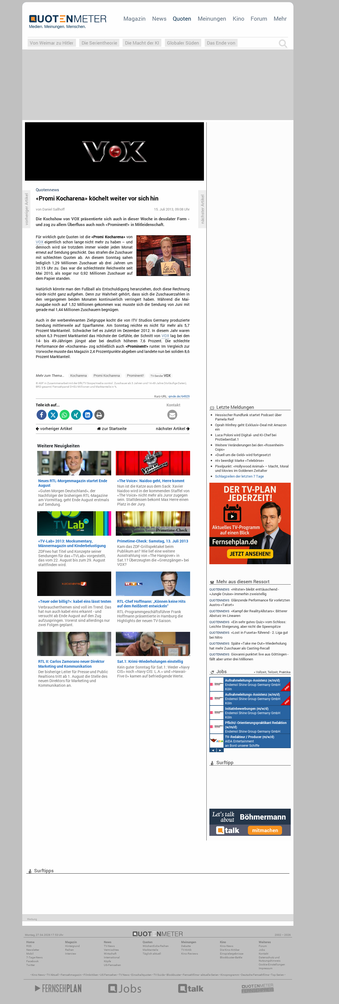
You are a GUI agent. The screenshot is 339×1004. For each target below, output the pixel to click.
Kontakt (263, 953)
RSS (28, 946)
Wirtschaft (110, 953)
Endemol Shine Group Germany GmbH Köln (250, 684)
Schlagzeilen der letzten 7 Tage (239, 476)
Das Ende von (221, 43)
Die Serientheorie (99, 43)
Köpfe (107, 961)
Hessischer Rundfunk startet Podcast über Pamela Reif (248, 417)
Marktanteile (150, 950)
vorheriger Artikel (54, 428)
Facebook (32, 961)
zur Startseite (112, 428)
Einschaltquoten (141, 975)
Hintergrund (72, 946)
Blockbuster (174, 975)
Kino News (38, 975)
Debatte (186, 946)
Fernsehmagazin (71, 975)
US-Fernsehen (112, 965)
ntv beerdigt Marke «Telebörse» (239, 460)
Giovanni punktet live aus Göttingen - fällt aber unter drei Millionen (249, 656)
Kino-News (226, 946)
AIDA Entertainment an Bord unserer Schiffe (242, 741)
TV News (124, 975)
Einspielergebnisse (231, 953)
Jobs (262, 950)
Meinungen (212, 18)
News (159, 18)
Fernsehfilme (191, 975)
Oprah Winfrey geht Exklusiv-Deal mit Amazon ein (250, 427)
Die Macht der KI (142, 43)
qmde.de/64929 (179, 396)
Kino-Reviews (189, 953)
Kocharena (78, 375)
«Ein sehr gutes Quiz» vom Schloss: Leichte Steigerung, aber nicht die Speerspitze (247, 624)
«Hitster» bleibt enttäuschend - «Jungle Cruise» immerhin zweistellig (244, 591)
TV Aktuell (53, 975)
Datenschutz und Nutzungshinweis (269, 959)
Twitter (30, 965)
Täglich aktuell (152, 953)
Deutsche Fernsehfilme (255, 975)
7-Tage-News (34, 957)
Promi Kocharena (107, 375)
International (112, 957)
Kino (238, 18)
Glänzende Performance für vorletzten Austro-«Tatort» (249, 602)
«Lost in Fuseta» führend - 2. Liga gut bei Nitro (248, 634)
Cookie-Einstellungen (272, 964)
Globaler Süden (183, 43)
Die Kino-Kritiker (229, 950)
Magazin (134, 18)
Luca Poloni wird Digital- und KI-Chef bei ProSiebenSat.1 (245, 437)
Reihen (69, 950)
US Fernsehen (108, 975)
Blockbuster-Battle (231, 957)
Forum (259, 18)
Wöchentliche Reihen (156, 946)
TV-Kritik (186, 950)
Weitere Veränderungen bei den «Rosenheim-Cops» (249, 447)
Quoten (182, 18)
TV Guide (159, 975)
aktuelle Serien (210, 975)
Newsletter (32, 950)
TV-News (109, 946)
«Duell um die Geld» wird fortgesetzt (243, 454)
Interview (70, 953)
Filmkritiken (91, 975)
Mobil (30, 953)
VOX (39, 242)
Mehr (280, 18)
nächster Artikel (173, 428)
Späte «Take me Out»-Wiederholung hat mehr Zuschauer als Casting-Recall (247, 645)
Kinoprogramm (229, 975)
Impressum (266, 968)
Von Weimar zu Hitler (51, 43)
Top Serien (277, 975)
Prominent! (135, 375)
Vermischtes (111, 950)
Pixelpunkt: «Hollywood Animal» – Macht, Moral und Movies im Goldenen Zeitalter (252, 468)
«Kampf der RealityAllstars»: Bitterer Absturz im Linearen (248, 613)
